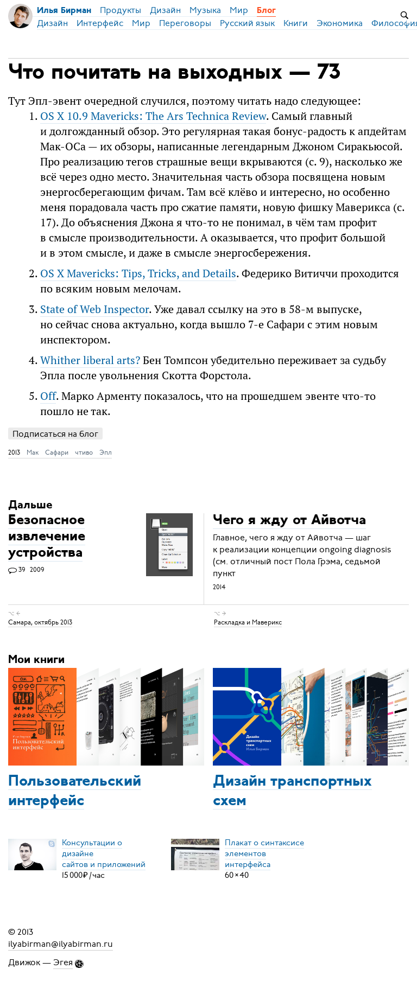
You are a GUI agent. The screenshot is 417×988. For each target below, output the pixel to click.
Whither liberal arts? (90, 360)
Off (48, 395)
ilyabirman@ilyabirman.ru (60, 944)
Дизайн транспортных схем (292, 791)
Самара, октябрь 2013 (40, 622)
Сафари (56, 452)
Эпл (105, 452)
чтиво (84, 452)
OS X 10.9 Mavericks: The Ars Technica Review (153, 116)
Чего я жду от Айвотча (289, 521)
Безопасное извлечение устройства (46, 537)
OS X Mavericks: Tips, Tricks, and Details (138, 273)
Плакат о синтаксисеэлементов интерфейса (264, 853)
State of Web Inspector (94, 309)
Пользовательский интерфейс (74, 791)
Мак (33, 452)
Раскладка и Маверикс (248, 622)
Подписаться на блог (55, 433)
